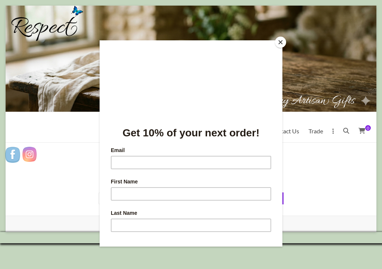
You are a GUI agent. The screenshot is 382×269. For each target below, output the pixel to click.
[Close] (280, 42)
